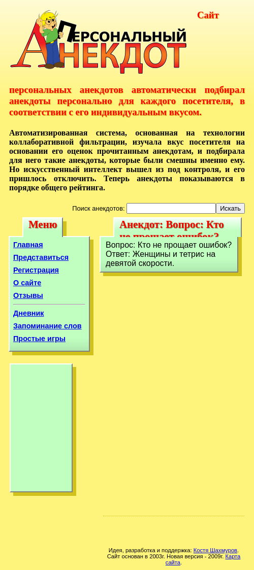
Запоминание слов (47, 326)
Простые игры (39, 338)
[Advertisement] (41, 430)
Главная (28, 245)
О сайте (27, 283)
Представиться (41, 257)
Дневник (28, 313)
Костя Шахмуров (215, 550)
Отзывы (28, 295)
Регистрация (36, 270)
